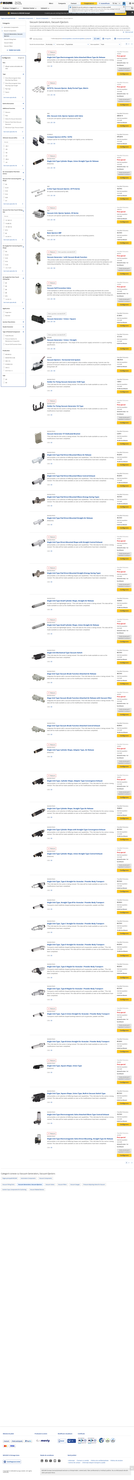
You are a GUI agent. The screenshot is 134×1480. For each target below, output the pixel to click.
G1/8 (6, 265)
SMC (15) (7, 361)
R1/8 (6, 191)
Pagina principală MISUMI (8, 18)
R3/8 (6, 197)
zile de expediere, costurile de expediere (73, 38)
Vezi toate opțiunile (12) (10, 240)
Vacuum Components (42, 18)
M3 (6, 201)
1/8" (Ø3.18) (8, 227)
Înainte (132, 44)
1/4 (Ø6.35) (8, 223)
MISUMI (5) (8, 354)
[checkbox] (13, 79)
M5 (6, 184)
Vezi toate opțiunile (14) (10, 271)
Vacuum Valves (8, 43)
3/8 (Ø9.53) (8, 237)
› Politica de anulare (116, 1460)
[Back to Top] (132, 1468)
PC (70, 1441)
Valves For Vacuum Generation (13, 119)
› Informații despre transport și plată (93, 1462)
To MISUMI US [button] (120, 13)
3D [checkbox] (6, 383)
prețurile (88, 38)
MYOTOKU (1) (9, 371)
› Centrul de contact (74, 1462)
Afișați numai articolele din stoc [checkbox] (14, 67)
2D (51, 95)
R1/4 (6, 194)
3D (51, 66)
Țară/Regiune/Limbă (13, 1462)
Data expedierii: (94, 44)
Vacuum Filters (8, 46)
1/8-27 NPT (8, 268)
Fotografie (108, 38)
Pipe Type (8, 89)
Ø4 (6, 286)
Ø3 (6, 233)
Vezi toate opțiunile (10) (10, 132)
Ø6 (6, 289)
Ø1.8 (6, 230)
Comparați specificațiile (123, 38)
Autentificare (104, 3)
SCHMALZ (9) (8, 364)
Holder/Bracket (9, 335)
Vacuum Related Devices (37, 1189)
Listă (97, 38)
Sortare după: (60, 44)
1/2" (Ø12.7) (8, 220)
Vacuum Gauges (75, 1184)
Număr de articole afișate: (37, 44)
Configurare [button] (124, 74)
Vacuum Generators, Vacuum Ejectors (13, 35)
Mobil (61, 1441)
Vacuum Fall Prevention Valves (13, 344)
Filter (6, 115)
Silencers (7, 112)
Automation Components (25, 18)
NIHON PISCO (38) (10, 358)
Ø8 (6, 293)
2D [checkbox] (6, 379)
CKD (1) (7, 367)
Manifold (7, 315)
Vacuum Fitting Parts (10, 39)
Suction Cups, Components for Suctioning (14, 1189)
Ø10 (6, 296)
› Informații (71, 1460)
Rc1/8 (6, 188)
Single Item (8, 312)
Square (7, 92)
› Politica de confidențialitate (99, 1460)
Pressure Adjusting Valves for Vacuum (94, 1184)
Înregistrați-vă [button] (89, 3)
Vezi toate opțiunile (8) (9, 97)
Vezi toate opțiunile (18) (10, 165)
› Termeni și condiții (82, 1460)
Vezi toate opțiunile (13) (10, 204)
